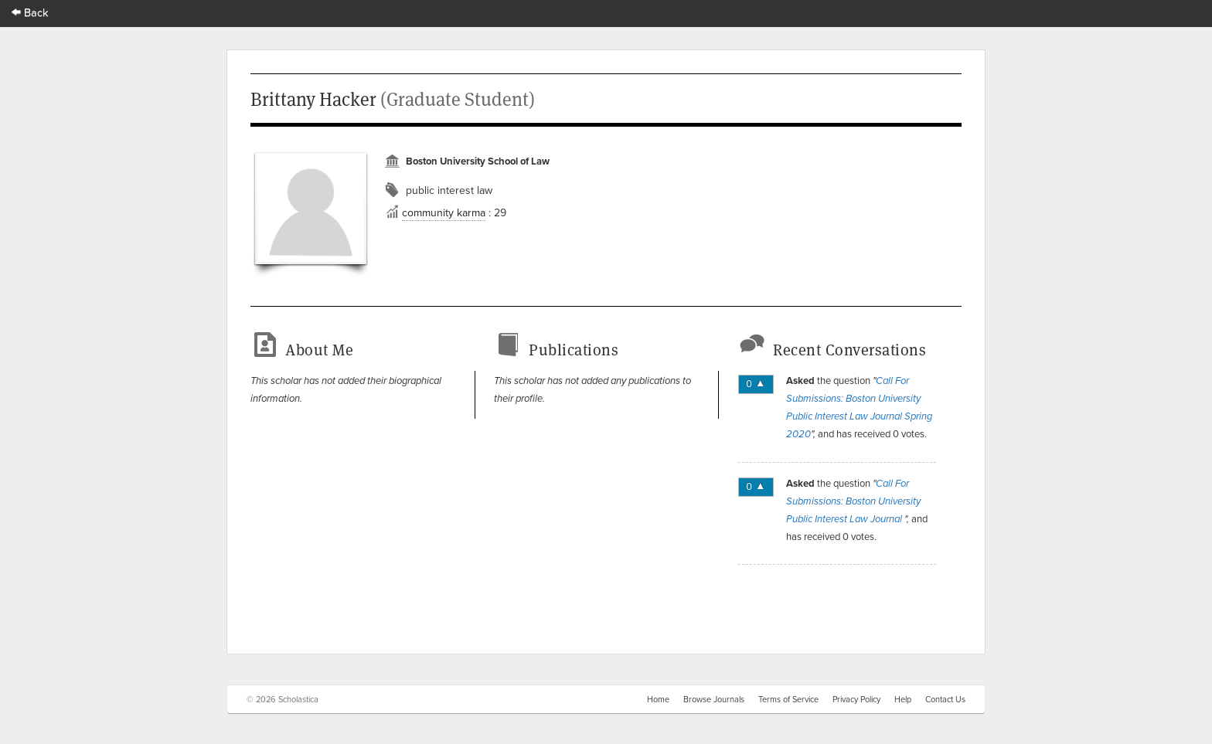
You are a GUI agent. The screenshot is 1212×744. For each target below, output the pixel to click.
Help (902, 699)
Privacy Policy (856, 699)
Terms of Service (788, 699)
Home (658, 699)
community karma (443, 212)
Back (30, 12)
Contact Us (945, 699)
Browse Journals (713, 699)
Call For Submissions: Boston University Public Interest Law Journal (853, 501)
